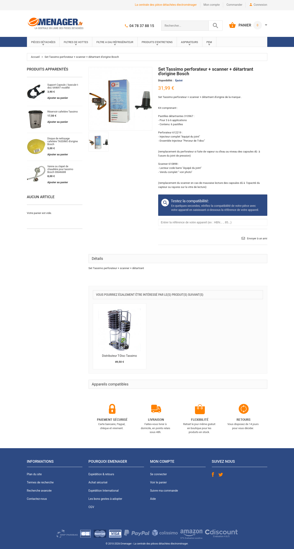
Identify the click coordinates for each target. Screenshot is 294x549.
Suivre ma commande (164, 490)
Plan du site (34, 474)
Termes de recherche (40, 482)
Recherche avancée (39, 490)
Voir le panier (158, 482)
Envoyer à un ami (257, 238)
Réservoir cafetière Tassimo (62, 111)
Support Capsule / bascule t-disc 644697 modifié (62, 86)
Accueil (35, 56)
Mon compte (212, 4)
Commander (234, 4)
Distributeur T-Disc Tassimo (119, 355)
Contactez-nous (37, 498)
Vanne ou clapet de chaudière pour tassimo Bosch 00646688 (60, 169)
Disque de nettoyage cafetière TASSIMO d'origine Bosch (62, 141)
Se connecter (158, 474)
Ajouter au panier (57, 97)
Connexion (260, 4)
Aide (153, 498)
